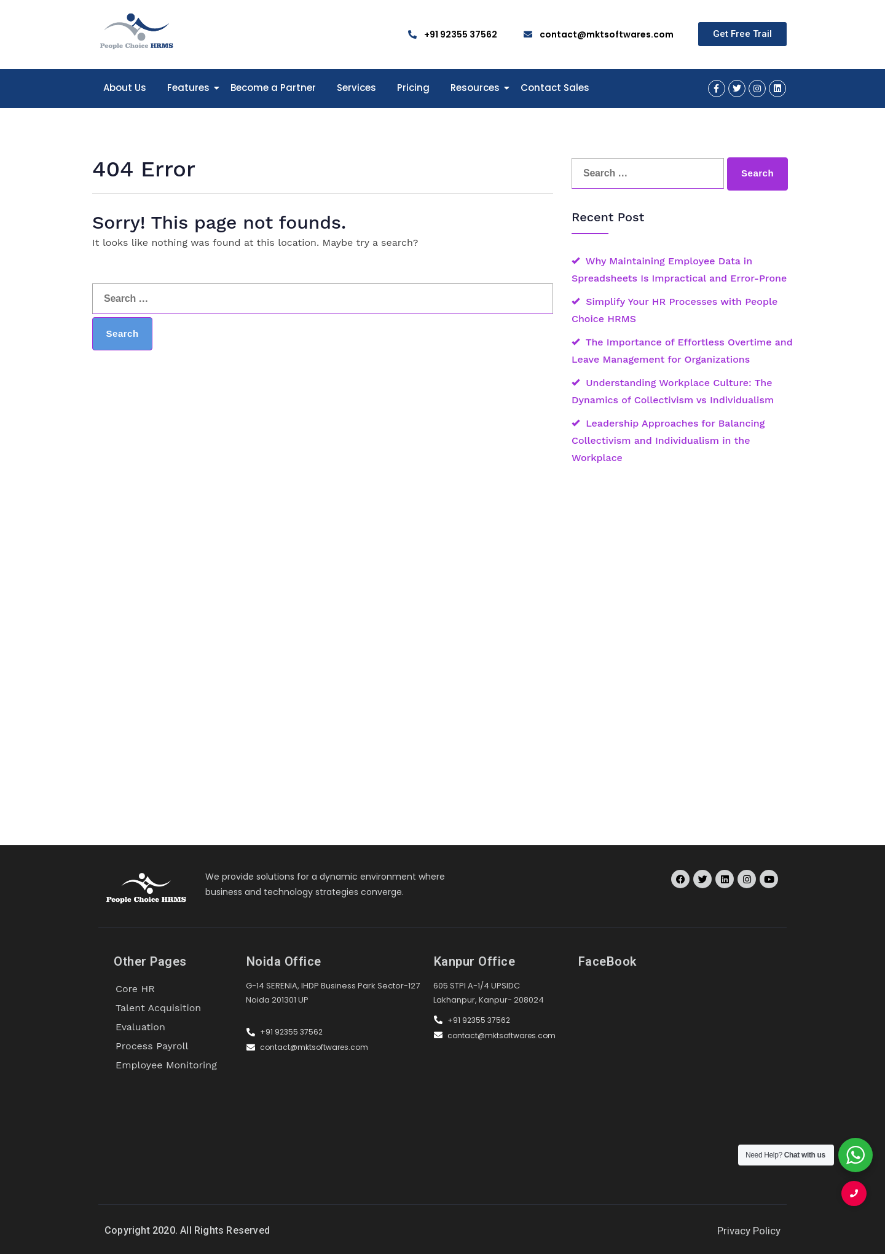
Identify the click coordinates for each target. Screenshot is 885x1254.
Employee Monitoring (166, 1065)
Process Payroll (152, 1046)
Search (122, 333)
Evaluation (140, 1027)
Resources (477, 87)
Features (190, 87)
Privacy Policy (749, 1230)
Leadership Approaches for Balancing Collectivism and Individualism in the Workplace (668, 440)
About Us (124, 87)
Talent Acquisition (158, 1008)
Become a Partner (273, 87)
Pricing (413, 87)
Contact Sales (555, 87)
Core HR (135, 989)
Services (356, 87)
